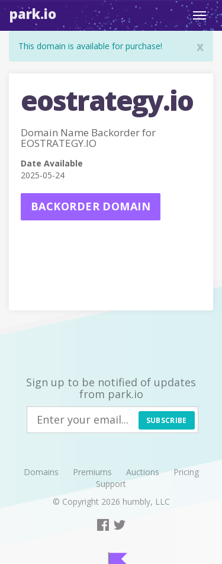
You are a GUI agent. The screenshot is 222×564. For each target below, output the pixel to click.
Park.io (32, 14)
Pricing (186, 472)
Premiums (92, 472)
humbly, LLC (146, 501)
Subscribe (166, 420)
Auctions (142, 472)
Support (111, 483)
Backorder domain (90, 206)
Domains (41, 472)
